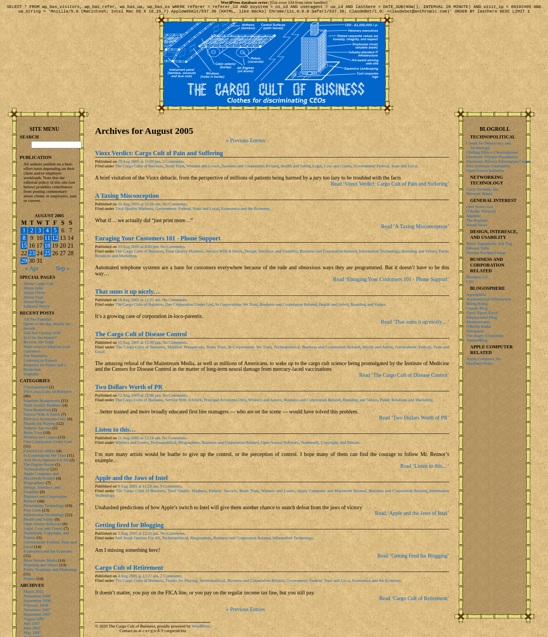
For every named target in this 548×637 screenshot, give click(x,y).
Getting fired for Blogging (129, 527)
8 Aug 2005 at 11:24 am (138, 488)
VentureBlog (477, 340)
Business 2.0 (477, 277)
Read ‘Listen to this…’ (424, 468)
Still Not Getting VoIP (42, 332)
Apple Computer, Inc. (484, 358)
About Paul (33, 297)
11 (47, 238)
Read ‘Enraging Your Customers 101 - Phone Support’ (391, 281)
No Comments (174, 206)
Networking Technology (44, 505)
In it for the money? (40, 337)
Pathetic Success (223, 493)
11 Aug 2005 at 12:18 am (139, 440)
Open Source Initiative (485, 170)
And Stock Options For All (137, 540)
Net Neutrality (36, 355)
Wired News (476, 224)
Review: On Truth (39, 342)
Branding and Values (419, 253)
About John (33, 288)
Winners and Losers (203, 168)
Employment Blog (481, 317)
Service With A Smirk (224, 253)
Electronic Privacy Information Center (498, 161)
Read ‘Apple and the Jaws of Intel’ (412, 515)
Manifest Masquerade (185, 349)
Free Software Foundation (488, 166)
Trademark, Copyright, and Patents (330, 444)
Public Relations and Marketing (406, 402)
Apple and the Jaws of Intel (131, 480)
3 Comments (170, 488)
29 (24, 260)
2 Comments (173, 163)
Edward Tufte (477, 248)
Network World (479, 193)
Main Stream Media (40, 560)
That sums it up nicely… (127, 293)
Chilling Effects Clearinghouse (492, 152)
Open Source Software (280, 444)
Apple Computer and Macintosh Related (331, 493)
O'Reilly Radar (478, 326)
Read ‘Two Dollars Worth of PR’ (414, 420)
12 (55, 238)
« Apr (32, 268)
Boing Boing (477, 303)
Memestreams (478, 321)
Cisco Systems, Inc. (482, 189)
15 (24, 245)
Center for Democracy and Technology (488, 145)
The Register (477, 220)
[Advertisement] (495, 489)
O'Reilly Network (481, 211)
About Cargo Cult (39, 283)
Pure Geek (32, 510)
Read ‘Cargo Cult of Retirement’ (414, 601)
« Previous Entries (245, 143)
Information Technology (379, 253)
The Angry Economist (484, 335)
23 (32, 253)
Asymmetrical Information (488, 299)
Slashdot (473, 215)
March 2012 (34, 591)
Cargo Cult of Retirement (129, 569)
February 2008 (36, 605)
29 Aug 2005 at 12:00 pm (139, 163)
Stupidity (31, 374)
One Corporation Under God (189, 306)
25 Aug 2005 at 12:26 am (139, 206)
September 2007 (37, 614)
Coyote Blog (477, 308)
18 (47, 245)
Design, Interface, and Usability (271, 253)
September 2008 (37, 600)
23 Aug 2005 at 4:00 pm (138, 248)
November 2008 (37, 596)
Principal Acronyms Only (225, 402)
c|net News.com (479, 206)
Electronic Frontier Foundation (492, 156)
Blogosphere (189, 444)
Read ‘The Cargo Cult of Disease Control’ (404, 377)
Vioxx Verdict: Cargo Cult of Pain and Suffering (159, 155)
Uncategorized (36, 386)
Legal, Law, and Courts (332, 168)
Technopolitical (286, 349)
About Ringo (34, 301)
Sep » (63, 268)
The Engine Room (39, 464)
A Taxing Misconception (127, 198)
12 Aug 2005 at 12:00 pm (139, 397)
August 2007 (34, 618)
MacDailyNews (479, 363)
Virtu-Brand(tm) (37, 409)
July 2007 (32, 623)
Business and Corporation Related (250, 168)
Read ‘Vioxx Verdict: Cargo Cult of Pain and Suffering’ (390, 186)
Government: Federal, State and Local (385, 168)
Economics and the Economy (245, 210)
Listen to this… (115, 431)
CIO (470, 281)
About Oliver (35, 292)
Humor (29, 578)
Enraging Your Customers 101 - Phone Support (157, 240)
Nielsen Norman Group (485, 252)
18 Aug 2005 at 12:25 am (139, 302)
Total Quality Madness (134, 210)
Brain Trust (174, 168)
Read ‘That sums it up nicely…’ (415, 324)
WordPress (200, 628)
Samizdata (475, 331)
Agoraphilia (476, 294)
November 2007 (37, 609)
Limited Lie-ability (39, 450)
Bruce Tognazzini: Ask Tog (489, 243)
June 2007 (32, 628)
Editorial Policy (37, 306)
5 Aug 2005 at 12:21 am (138, 535)
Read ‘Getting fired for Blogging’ (413, 558)
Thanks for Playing (181, 582)
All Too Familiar (38, 319)
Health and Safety (295, 168)
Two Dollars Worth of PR (129, 389)
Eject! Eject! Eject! (482, 312)
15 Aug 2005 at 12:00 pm (139, 344)
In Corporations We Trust (236, 306)
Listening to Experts (40, 360)
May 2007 (32, 632)
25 (47, 253)
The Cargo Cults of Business (139, 168)
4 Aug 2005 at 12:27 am (138, 578)
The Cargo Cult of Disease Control (141, 336)
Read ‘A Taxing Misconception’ (415, 229)
